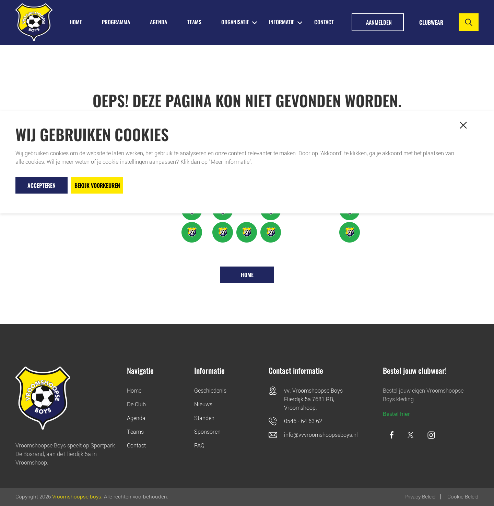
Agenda (136, 418)
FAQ (199, 445)
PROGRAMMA (116, 22)
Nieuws (203, 404)
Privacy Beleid (420, 497)
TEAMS (194, 22)
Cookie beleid (463, 497)
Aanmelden (379, 22)
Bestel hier (396, 414)
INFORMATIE (281, 22)
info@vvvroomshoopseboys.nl (321, 435)
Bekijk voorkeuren (97, 185)
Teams (135, 432)
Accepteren (41, 185)
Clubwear (431, 22)
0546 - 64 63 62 (303, 421)
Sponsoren (207, 432)
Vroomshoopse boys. (77, 497)
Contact (324, 22)
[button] (463, 125)
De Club (136, 404)
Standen (204, 418)
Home (247, 275)
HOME (76, 22)
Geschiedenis (210, 391)
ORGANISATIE (235, 22)
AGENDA (158, 22)
